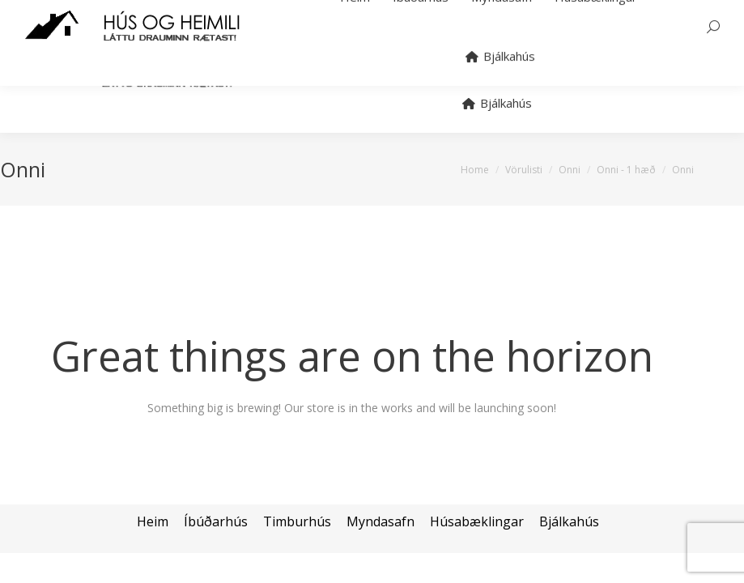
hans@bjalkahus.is (225, 7)
